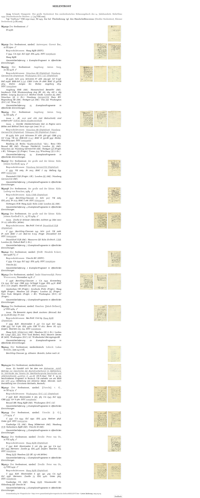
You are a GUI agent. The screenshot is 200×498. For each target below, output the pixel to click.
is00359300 (11, 236)
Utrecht (46, 387)
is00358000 (11, 86)
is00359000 (26, 140)
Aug (37, 151)
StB (47, 99)
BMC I (39, 170)
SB (13, 97)
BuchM (20, 94)
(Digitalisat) (38, 73)
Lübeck (49, 347)
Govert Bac (55, 44)
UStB (40, 203)
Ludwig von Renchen (14, 191)
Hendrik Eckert (53, 252)
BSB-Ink (16, 81)
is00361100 (11, 451)
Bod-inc (27, 233)
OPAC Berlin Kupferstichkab (27, 120)
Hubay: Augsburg (44, 84)
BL (54, 94)
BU (15, 264)
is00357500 (11, 173)
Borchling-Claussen (25, 198)
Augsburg (38, 67)
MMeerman (23, 332)
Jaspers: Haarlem (19, 285)
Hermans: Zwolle (19, 448)
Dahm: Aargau (17, 84)
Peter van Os (53, 436)
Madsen (51, 418)
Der (17, 26)
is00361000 (36, 329)
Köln (58, 161)
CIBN (29, 81)
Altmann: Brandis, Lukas (40, 353)
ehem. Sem (16, 334)
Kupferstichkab (35, 143)
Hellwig (52, 170)
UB (18, 151)
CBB (54, 135)
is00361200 (11, 478)
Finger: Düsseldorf (48, 233)
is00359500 (42, 285)
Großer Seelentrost (105, 19)
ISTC (43, 54)
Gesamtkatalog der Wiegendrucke (18, 494)
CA (14, 54)
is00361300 (50, 261)
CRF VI (36, 326)
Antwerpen (41, 44)
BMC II (51, 81)
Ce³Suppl (34, 283)
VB (13, 138)
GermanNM (43, 97)
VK (16, 170)
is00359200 (39, 200)
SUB (3, 427)
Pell (3, 81)
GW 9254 (10, 381)
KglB (29, 203)
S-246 (23, 81)
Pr (40, 81)
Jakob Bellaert (53, 306)
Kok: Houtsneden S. (25, 324)
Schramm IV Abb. (33, 79)
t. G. (57, 387)
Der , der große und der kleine (32, 161)
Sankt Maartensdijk (44, 274)
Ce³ (53, 79)
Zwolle (41, 436)
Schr (17, 79)
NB (18, 102)
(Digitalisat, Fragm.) (41, 132)
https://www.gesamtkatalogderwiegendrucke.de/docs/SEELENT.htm (55, 494)
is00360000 (31, 399)
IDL (33, 54)
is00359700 (22, 421)
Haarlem (39, 306)
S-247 (30, 138)
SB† (46, 143)
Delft (40, 252)
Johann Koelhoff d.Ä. (14, 216)
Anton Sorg (54, 67)
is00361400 (51, 54)
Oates (4, 421)
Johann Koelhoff (11, 163)
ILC (23, 54)
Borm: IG (51, 326)
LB (32, 99)
